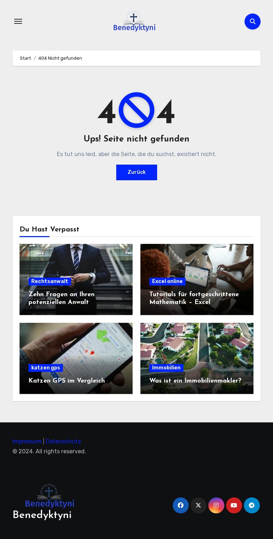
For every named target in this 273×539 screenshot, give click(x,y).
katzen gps (45, 368)
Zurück (137, 172)
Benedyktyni (41, 515)
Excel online (167, 281)
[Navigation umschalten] (18, 21)
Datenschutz (63, 441)
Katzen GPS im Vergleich (66, 381)
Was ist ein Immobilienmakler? (195, 381)
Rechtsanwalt (49, 281)
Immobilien (166, 368)
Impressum (27, 441)
